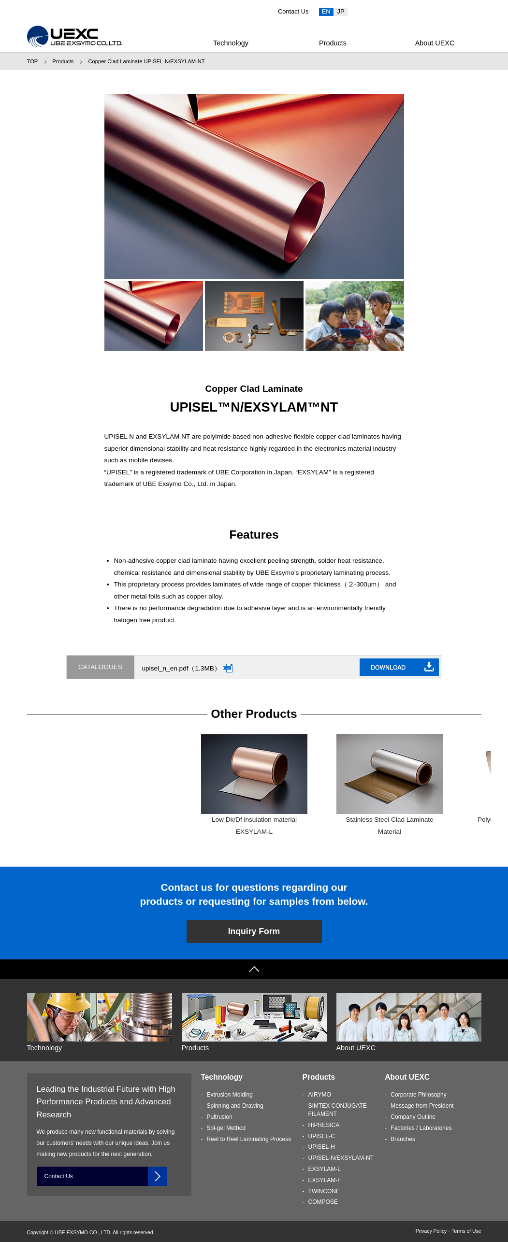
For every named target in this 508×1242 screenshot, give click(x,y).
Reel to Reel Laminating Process (249, 1139)
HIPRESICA (324, 1125)
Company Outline (413, 1117)
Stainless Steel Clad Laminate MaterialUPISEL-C (389, 790)
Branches (403, 1139)
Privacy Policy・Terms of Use (448, 1231)
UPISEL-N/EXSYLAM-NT (341, 1158)
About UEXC (435, 43)
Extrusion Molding (230, 1094)
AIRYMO (319, 1094)
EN (326, 11)
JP (341, 11)
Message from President (422, 1105)
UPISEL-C (321, 1136)
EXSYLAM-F (324, 1180)
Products (333, 43)
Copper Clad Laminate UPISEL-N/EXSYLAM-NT (146, 61)
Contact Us (293, 11)
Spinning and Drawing (235, 1105)
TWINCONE (324, 1191)
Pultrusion (219, 1117)
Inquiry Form (254, 931)
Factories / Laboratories (421, 1128)
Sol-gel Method (226, 1128)
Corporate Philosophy (418, 1094)
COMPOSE (323, 1202)
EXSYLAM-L (324, 1169)
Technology (230, 43)
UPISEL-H (321, 1146)
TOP (32, 61)
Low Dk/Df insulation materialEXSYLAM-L (254, 784)
